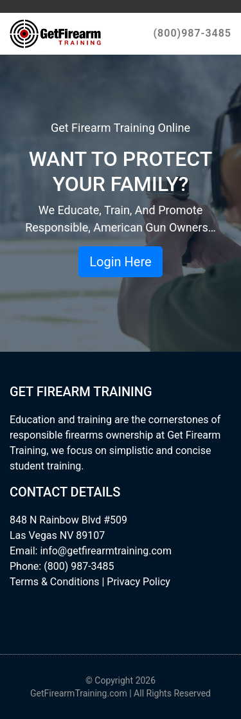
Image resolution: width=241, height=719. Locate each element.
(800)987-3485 (192, 33)
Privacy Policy (138, 582)
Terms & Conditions (55, 582)
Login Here (120, 261)
